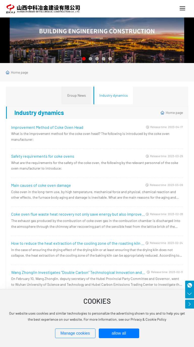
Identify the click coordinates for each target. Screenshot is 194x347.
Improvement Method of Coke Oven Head (47, 127)
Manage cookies (75, 333)
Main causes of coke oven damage (41, 185)
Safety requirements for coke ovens (42, 156)
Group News (76, 95)
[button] (84, 58)
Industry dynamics (113, 95)
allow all (119, 333)
